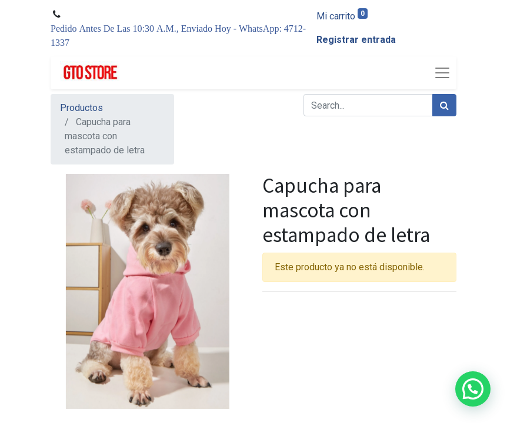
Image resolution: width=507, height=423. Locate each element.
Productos (81, 107)
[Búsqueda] (444, 105)
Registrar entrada (356, 39)
